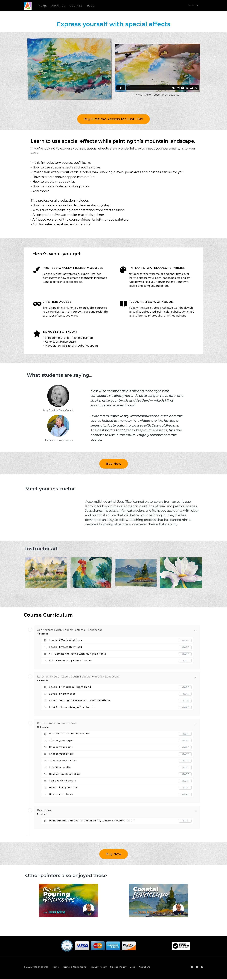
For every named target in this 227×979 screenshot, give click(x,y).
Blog (133, 967)
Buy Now (113, 464)
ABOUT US (58, 5)
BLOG (90, 5)
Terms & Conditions (74, 967)
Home (55, 967)
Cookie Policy (118, 967)
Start (185, 640)
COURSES (76, 5)
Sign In (193, 5)
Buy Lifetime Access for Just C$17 (113, 119)
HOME (43, 5)
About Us (144, 967)
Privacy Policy (98, 967)
